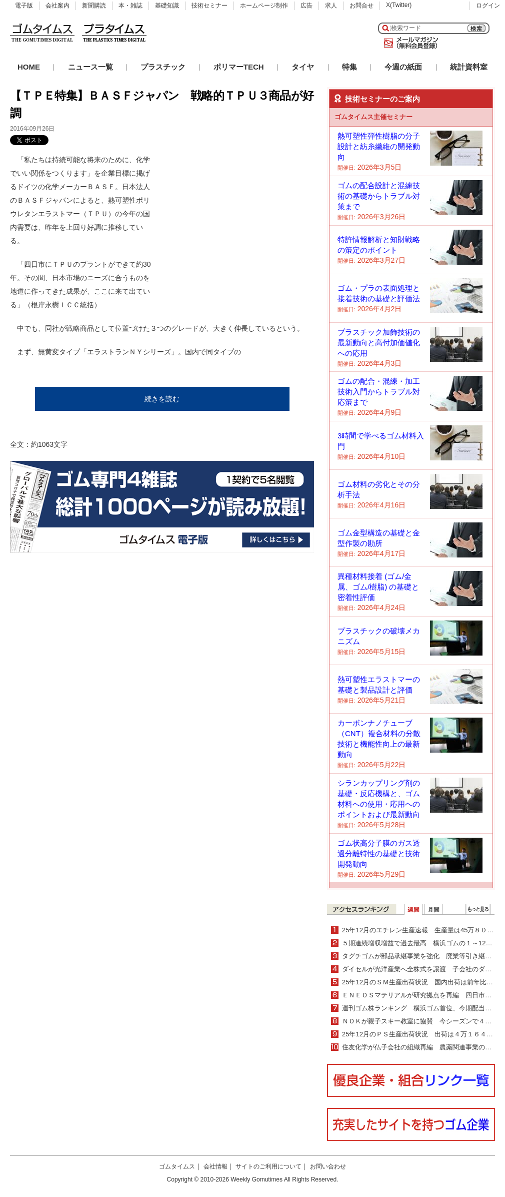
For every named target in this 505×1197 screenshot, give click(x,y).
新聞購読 (94, 5)
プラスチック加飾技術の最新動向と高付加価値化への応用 (379, 342)
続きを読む (162, 399)
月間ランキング (433, 909)
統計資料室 (469, 67)
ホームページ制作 (264, 5)
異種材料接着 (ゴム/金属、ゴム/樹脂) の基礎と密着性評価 (378, 587)
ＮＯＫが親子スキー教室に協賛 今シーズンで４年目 (420, 1021)
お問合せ (362, 5)
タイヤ (303, 67)
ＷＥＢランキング (478, 909)
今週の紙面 (403, 67)
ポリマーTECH (239, 67)
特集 (349, 67)
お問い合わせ (328, 1166)
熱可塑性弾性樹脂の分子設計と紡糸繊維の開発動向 (379, 146)
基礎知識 (167, 5)
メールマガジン (409, 43)
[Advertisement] (230, 215)
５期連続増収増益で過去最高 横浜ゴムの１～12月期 (420, 943)
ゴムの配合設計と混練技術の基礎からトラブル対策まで (379, 196)
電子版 (24, 5)
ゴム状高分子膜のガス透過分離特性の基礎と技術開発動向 (379, 853)
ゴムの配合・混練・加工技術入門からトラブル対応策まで (379, 391)
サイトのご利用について (269, 1166)
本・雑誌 (130, 5)
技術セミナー (210, 5)
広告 (306, 5)
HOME (29, 67)
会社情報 (216, 1166)
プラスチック (163, 67)
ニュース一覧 (90, 67)
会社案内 (58, 5)
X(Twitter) (399, 5)
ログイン (488, 5)
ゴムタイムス (177, 1166)
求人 (331, 5)
